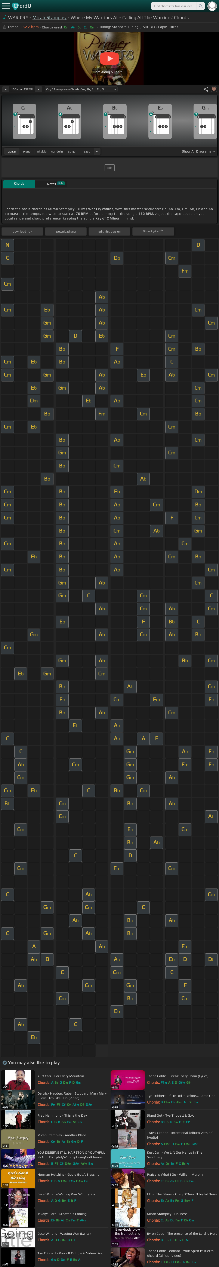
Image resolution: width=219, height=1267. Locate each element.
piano (27, 151)
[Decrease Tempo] (5, 89)
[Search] (200, 6)
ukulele (41, 151)
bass (86, 151)
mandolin (56, 151)
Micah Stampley (50, 17)
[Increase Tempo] (38, 89)
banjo (71, 151)
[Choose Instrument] (97, 151)
